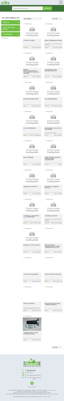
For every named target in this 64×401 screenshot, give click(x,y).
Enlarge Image (27, 23)
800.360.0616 (31, 370)
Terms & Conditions (47, 396)
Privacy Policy (39, 396)
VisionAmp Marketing (32, 396)
